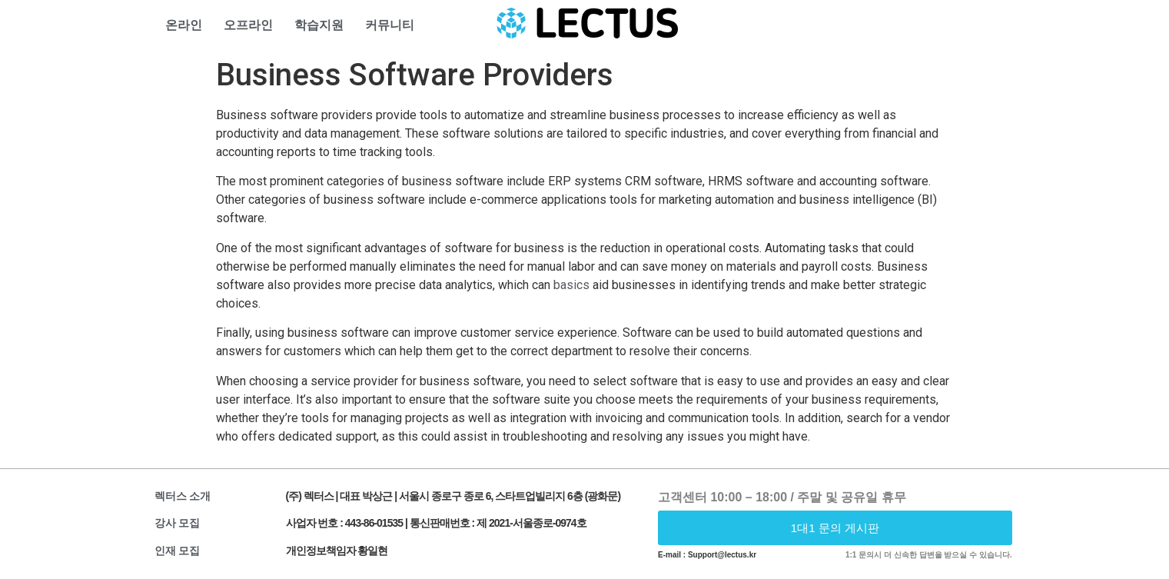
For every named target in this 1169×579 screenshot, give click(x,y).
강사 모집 (177, 523)
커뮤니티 (389, 25)
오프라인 (248, 25)
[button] (835, 528)
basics (571, 285)
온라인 (183, 25)
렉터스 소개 (182, 496)
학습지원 (319, 25)
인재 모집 (177, 550)
